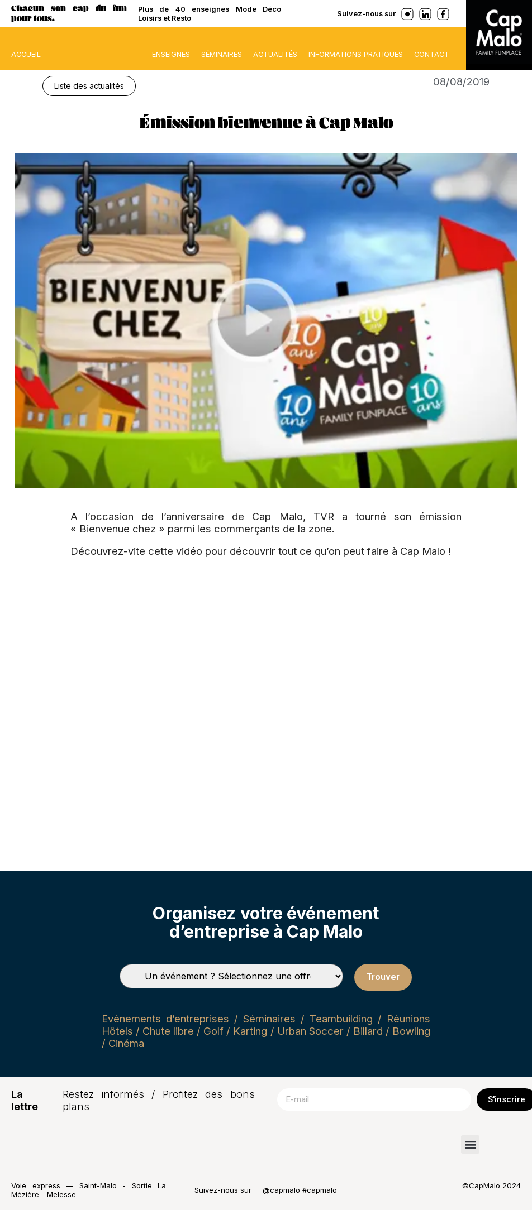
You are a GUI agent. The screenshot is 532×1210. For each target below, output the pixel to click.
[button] (470, 1144)
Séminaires (221, 54)
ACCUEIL (26, 54)
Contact (431, 54)
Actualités (275, 54)
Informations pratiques (355, 54)
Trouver (383, 977)
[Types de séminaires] (231, 976)
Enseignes (171, 54)
